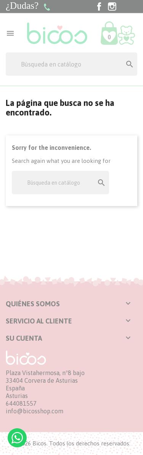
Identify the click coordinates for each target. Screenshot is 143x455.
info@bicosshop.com (34, 411)
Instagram (112, 6)
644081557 (21, 403)
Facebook (99, 6)
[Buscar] (71, 64)
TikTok (125, 6)
